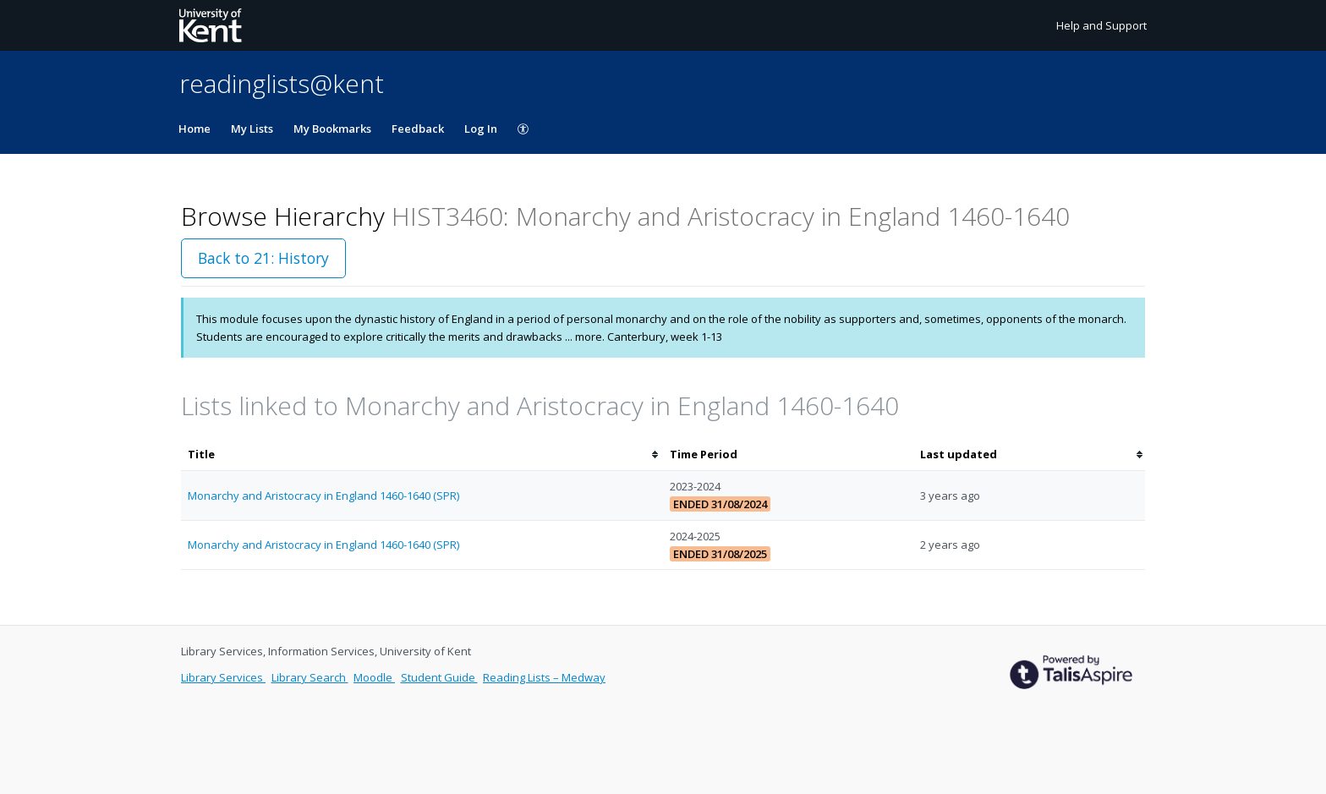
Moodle (374, 677)
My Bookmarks (332, 128)
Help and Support (1101, 25)
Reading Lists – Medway (544, 677)
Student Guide (439, 677)
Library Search (309, 677)
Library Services (223, 677)
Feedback (418, 128)
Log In (480, 128)
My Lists (252, 128)
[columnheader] (422, 454)
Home (194, 128)
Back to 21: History (263, 258)
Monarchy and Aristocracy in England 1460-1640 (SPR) (323, 495)
